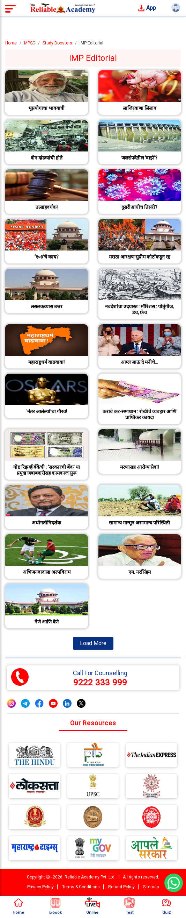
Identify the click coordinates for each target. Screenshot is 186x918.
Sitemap (151, 886)
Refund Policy (121, 886)
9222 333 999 (100, 682)
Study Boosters (57, 43)
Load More (93, 643)
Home (11, 43)
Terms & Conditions (81, 886)
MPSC (29, 43)
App (147, 8)
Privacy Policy (40, 886)
